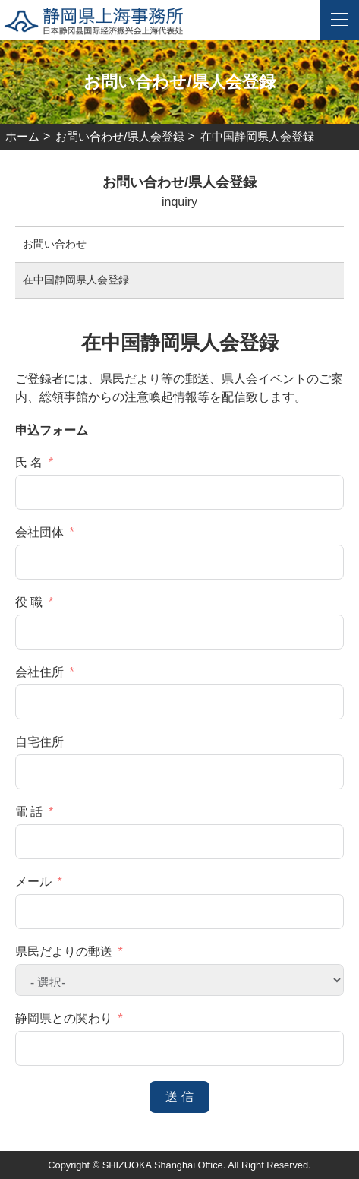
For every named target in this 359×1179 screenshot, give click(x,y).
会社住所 (39, 671)
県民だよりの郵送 (63, 951)
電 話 (29, 811)
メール (33, 881)
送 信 (179, 1096)
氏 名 (29, 462)
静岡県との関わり (63, 1018)
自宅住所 (39, 741)
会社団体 (39, 532)
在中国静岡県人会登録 (76, 279)
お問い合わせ (55, 244)
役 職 (29, 602)
